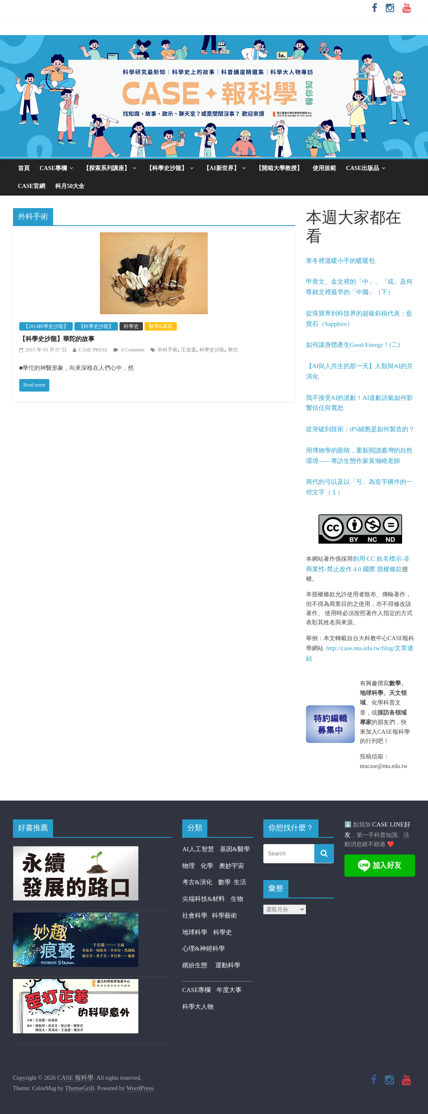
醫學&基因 (161, 326)
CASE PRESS (93, 350)
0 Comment (129, 350)
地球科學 (194, 932)
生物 (237, 898)
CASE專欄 (53, 168)
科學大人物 (198, 1006)
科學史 (131, 326)
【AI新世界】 (221, 168)
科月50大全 (69, 186)
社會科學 (197, 915)
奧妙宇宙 (231, 865)
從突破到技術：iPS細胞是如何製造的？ (360, 429)
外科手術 (168, 350)
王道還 (188, 350)
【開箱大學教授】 (279, 168)
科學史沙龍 (211, 350)
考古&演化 (197, 882)
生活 (240, 882)
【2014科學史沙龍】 (46, 326)
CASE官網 (31, 186)
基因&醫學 (235, 849)
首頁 (24, 168)
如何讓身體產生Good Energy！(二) (353, 344)
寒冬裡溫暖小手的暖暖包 (340, 260)
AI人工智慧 (198, 849)
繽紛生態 (198, 965)
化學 (207, 865)
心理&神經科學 (203, 948)
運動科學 (227, 965)
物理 (188, 865)
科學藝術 (224, 915)
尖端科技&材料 (203, 898)
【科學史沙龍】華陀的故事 (56, 339)
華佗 (233, 350)
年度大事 (229, 990)
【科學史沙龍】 (166, 168)
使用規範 (324, 168)
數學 (226, 882)
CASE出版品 (362, 168)
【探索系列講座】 (106, 168)
